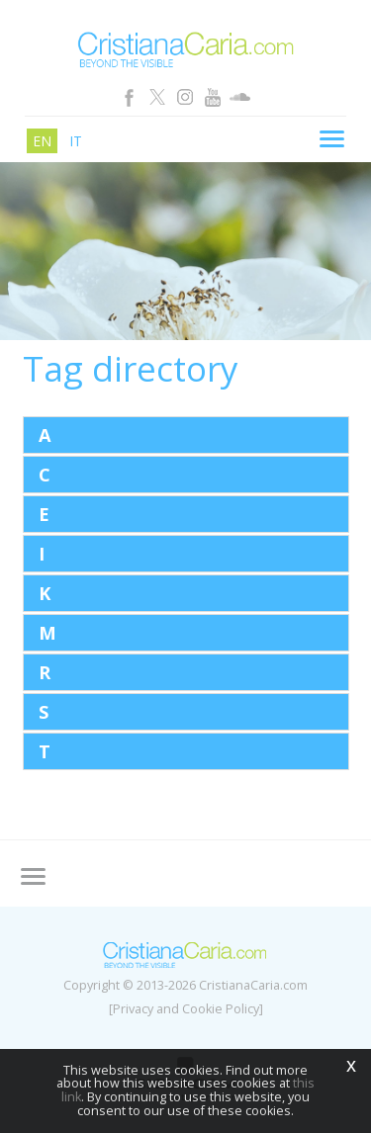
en (42, 140)
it (75, 140)
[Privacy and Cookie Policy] (186, 1009)
